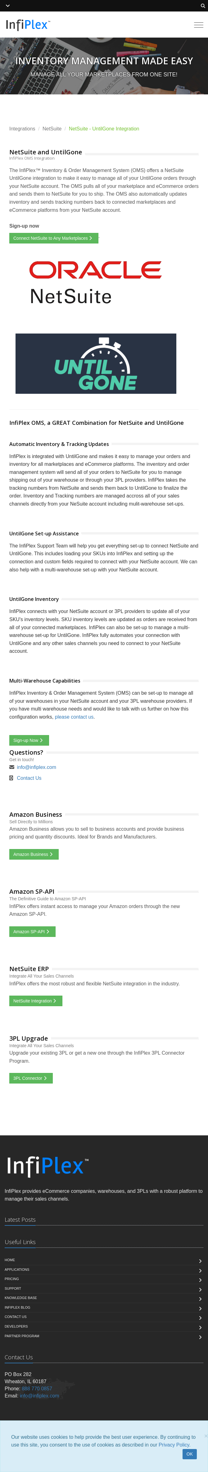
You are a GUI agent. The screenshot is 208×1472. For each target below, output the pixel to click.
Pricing (12, 1279)
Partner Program (22, 1336)
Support (13, 1288)
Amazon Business (34, 854)
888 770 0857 (37, 1388)
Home (10, 1260)
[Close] (206, 1436)
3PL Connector (31, 1078)
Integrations (22, 128)
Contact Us (29, 778)
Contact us (16, 1317)
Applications (17, 1269)
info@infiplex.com (36, 767)
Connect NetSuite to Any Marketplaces (53, 238)
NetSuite (52, 128)
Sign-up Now (29, 740)
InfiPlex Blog (17, 1307)
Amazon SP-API (32, 931)
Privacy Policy (174, 1444)
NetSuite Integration (35, 1000)
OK (190, 1454)
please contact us (74, 717)
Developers (16, 1326)
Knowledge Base (21, 1298)
